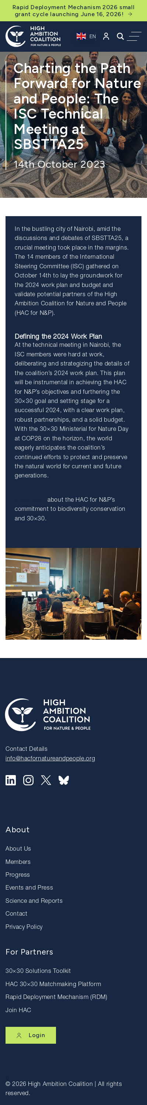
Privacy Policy (24, 928)
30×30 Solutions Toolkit (38, 972)
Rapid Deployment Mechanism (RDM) (56, 998)
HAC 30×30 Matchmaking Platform (53, 985)
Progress (18, 876)
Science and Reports (34, 902)
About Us (18, 850)
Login (31, 1035)
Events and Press (29, 888)
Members (18, 863)
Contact (16, 914)
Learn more (30, 501)
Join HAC (18, 1011)
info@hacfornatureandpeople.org (50, 759)
